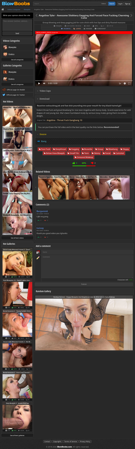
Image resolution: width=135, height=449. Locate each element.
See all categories (17, 60)
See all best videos (17, 238)
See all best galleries (17, 435)
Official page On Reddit (16, 90)
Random (89, 28)
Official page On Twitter (15, 95)
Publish (84, 284)
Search (111, 4)
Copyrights (57, 441)
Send (17, 33)
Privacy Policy (85, 441)
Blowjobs (59, 26)
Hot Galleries (9, 243)
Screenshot (101, 28)
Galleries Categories (12, 65)
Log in (120, 3)
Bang (43, 141)
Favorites (67, 28)
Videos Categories (11, 40)
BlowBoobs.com (64, 447)
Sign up (127, 3)
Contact (47, 441)
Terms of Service (70, 441)
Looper (78, 28)
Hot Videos (8, 101)
